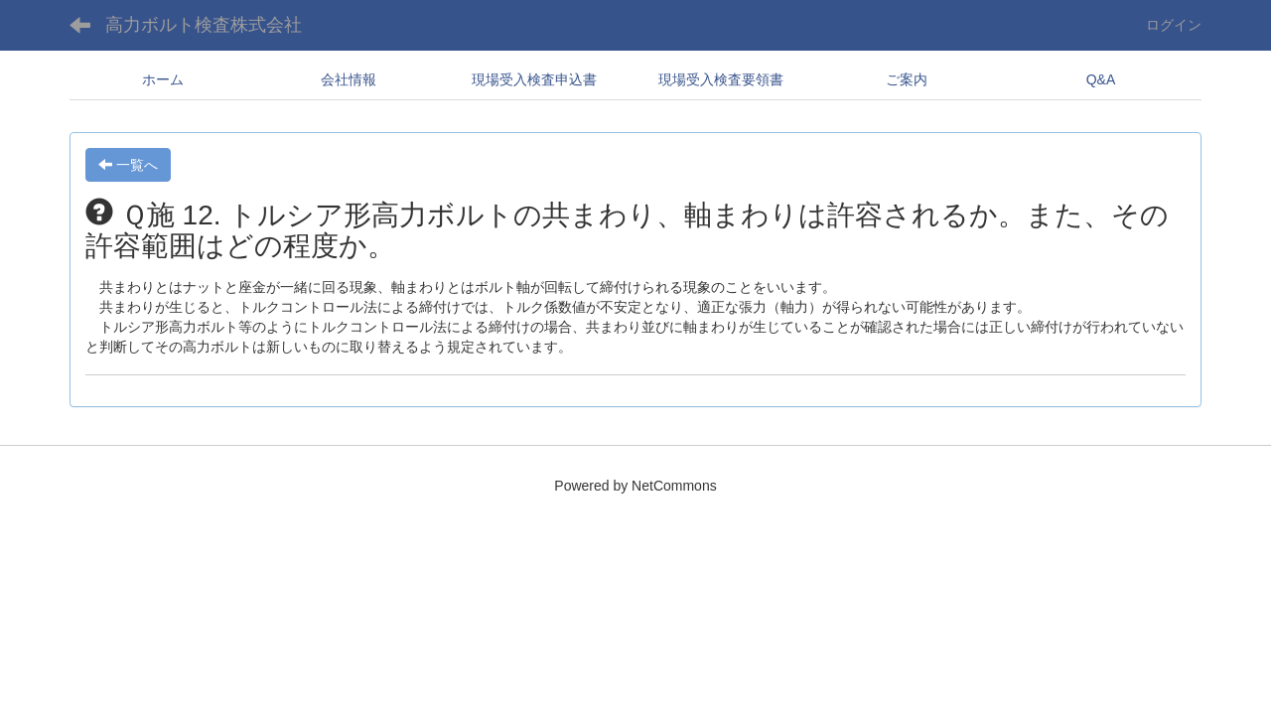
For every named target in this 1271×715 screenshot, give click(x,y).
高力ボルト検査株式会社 (203, 25)
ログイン (1173, 25)
